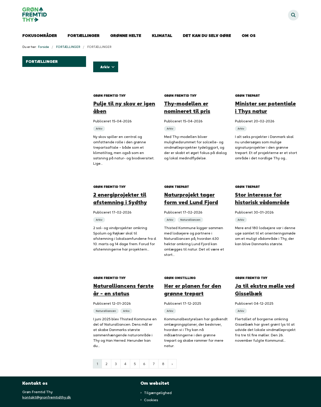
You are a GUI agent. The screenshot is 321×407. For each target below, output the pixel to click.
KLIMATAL (162, 35)
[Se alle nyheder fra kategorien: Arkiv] (99, 128)
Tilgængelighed (158, 393)
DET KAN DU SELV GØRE (207, 35)
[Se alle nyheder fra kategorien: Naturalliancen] (191, 219)
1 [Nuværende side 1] (97, 364)
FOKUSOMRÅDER (39, 35)
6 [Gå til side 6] (144, 364)
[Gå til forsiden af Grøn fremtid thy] (34, 15)
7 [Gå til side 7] (154, 364)
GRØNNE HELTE (125, 35)
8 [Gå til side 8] (163, 364)
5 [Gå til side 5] (135, 364)
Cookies (151, 400)
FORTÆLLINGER (83, 35)
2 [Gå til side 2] (106, 364)
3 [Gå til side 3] (116, 364)
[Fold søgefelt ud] (293, 15)
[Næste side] (172, 363)
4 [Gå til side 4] (125, 364)
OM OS (248, 35)
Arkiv (105, 67)
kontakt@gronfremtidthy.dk (46, 397)
